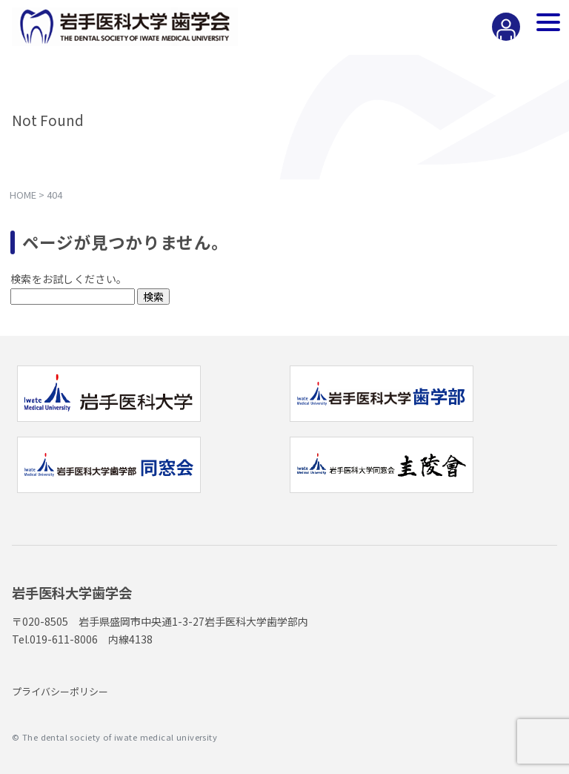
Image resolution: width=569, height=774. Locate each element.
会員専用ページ (503, 40)
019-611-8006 (64, 639)
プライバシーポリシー (60, 691)
